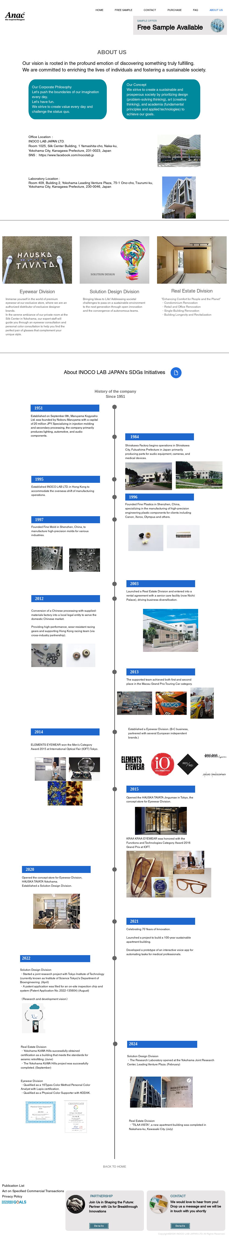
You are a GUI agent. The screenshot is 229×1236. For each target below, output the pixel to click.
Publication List (13, 1185)
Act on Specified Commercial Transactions (33, 1191)
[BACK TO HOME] (114, 1166)
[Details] (99, 1226)
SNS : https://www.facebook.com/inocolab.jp (61, 155)
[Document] (176, 372)
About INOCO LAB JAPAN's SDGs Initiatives (114, 372)
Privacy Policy (12, 1196)
